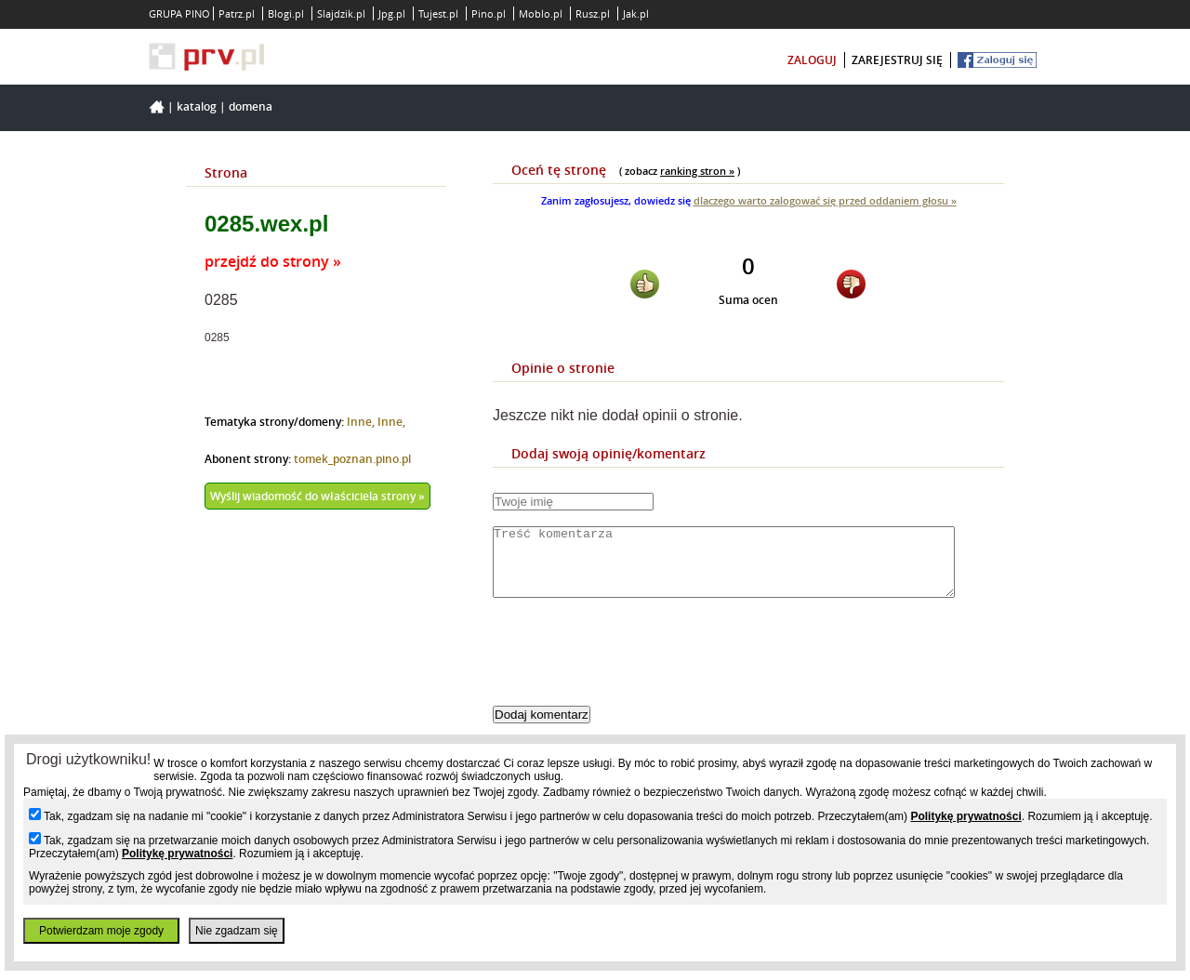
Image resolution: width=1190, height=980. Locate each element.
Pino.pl (488, 13)
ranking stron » (697, 171)
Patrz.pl (236, 13)
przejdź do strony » (273, 261)
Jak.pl (636, 13)
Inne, (362, 422)
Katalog (197, 106)
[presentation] (634, 667)
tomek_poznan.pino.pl (352, 459)
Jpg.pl (391, 13)
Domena (250, 106)
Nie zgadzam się (236, 930)
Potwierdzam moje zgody (101, 930)
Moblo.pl (540, 13)
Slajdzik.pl (341, 13)
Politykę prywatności (965, 816)
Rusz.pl (592, 13)
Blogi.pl (286, 13)
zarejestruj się (897, 60)
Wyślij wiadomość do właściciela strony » (317, 496)
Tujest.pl (438, 13)
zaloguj (812, 60)
